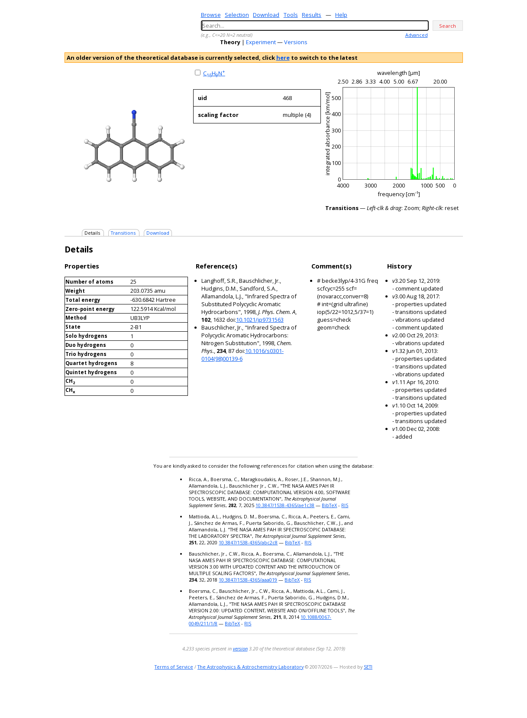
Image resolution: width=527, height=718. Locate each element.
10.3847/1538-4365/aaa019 (248, 579)
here (283, 57)
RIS (344, 505)
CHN (214, 73)
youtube (444, 694)
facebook (457, 694)
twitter (432, 694)
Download (266, 15)
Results (311, 15)
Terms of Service (174, 666)
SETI (368, 666)
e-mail (422, 694)
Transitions (123, 233)
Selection (237, 15)
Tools (291, 15)
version (240, 648)
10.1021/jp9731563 (260, 319)
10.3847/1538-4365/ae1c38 (284, 505)
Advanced (416, 35)
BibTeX (329, 505)
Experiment (261, 42)
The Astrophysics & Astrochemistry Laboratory (250, 666)
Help (341, 15)
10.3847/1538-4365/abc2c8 (248, 542)
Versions (295, 42)
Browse (211, 15)
